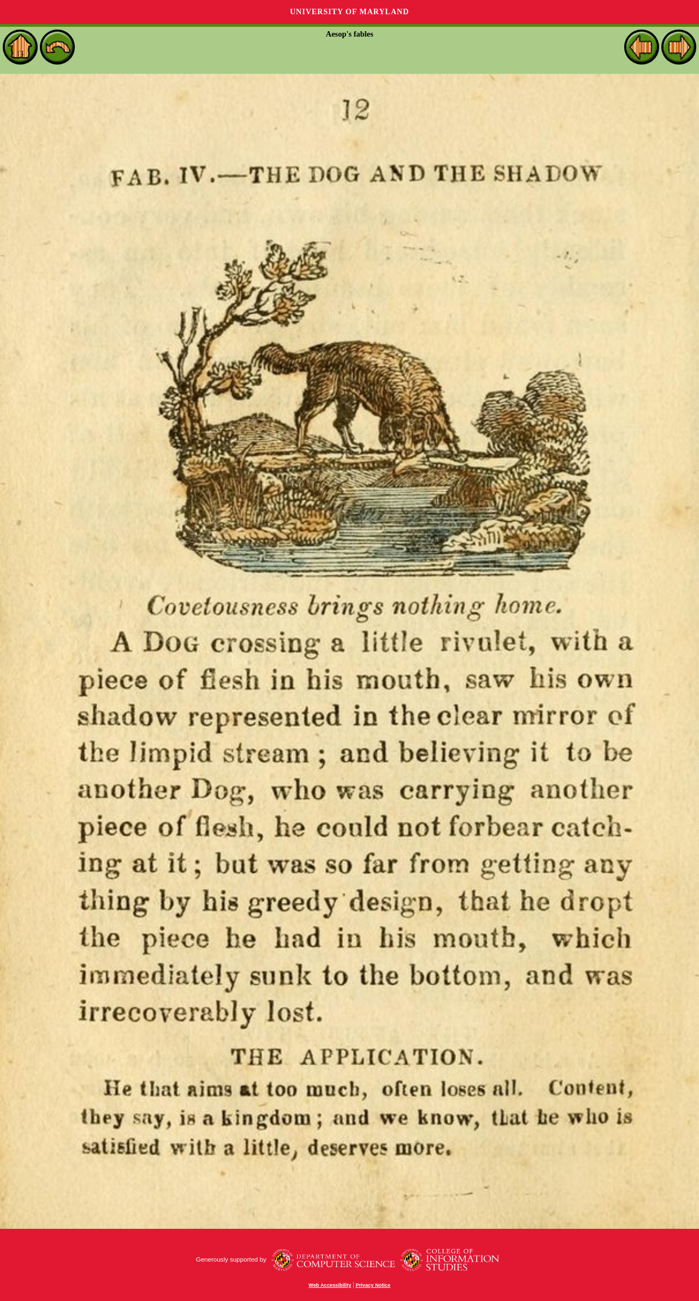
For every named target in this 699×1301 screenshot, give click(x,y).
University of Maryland (349, 12)
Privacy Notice (373, 1285)
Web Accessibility (330, 1285)
